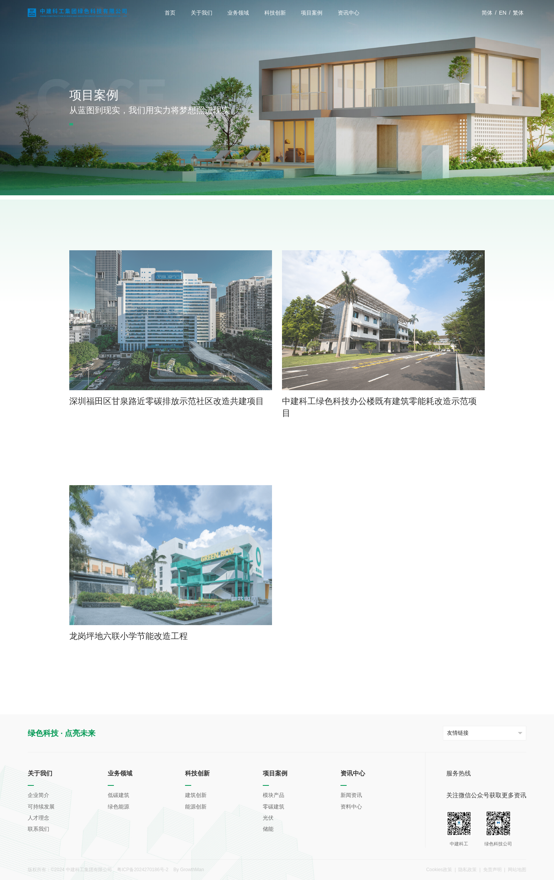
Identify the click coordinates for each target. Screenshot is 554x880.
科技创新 (275, 13)
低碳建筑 (118, 795)
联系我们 (38, 829)
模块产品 (273, 795)
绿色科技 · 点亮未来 (62, 733)
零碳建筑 (125, 193)
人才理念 (38, 818)
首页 (170, 13)
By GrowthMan (189, 869)
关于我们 (201, 13)
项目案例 (311, 13)
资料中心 (351, 806)
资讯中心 (348, 13)
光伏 (268, 818)
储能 (268, 829)
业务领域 (238, 13)
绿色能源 (118, 806)
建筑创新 (196, 795)
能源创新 (196, 806)
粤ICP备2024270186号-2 (142, 869)
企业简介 (38, 795)
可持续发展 (41, 806)
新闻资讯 (351, 795)
